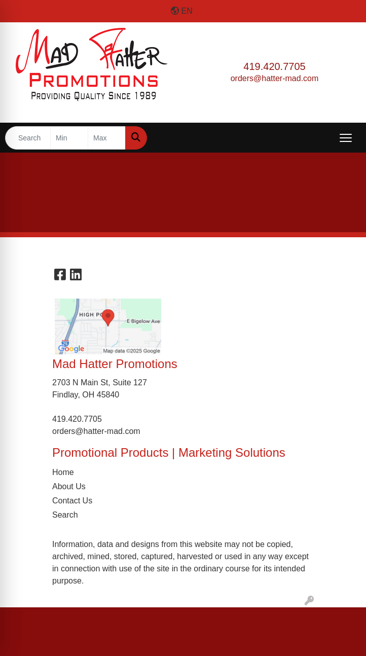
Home (63, 472)
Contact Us (72, 500)
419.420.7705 (274, 66)
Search (65, 515)
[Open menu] (346, 138)
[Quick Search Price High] (107, 138)
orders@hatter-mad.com (275, 78)
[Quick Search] (28, 138)
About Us (69, 486)
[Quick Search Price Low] (69, 138)
